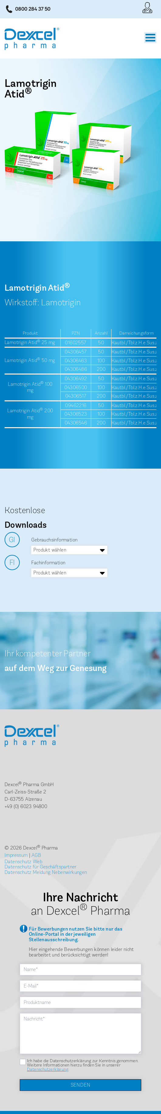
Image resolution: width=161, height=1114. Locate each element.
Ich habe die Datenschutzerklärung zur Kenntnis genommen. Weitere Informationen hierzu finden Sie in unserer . (83, 1065)
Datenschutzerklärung (47, 1069)
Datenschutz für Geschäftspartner (41, 867)
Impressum (16, 855)
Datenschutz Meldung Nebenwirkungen (46, 872)
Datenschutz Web (23, 861)
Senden (81, 1085)
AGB (36, 855)
